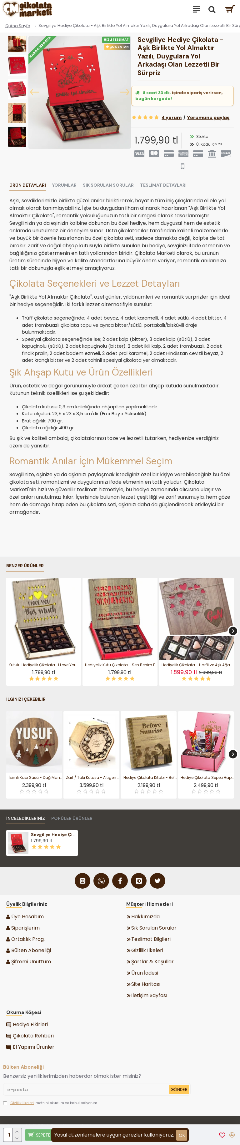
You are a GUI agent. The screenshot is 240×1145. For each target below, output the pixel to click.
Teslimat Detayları (163, 185)
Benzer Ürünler (25, 565)
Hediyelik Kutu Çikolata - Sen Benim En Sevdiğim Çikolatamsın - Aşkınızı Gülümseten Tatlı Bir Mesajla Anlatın (121, 665)
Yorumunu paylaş (208, 117)
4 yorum (172, 117)
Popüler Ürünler (71, 818)
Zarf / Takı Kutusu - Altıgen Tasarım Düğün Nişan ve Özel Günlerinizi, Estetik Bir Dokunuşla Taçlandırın (92, 777)
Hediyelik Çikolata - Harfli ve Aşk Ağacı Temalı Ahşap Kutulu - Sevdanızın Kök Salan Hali (198, 665)
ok (182, 1135)
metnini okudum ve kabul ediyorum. (50, 1103)
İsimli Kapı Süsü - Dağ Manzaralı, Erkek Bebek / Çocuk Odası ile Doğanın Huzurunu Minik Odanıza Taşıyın (35, 777)
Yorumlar (64, 185)
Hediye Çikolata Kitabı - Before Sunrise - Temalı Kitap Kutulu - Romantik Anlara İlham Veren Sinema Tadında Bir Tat (150, 777)
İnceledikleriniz (25, 818)
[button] (34, 92)
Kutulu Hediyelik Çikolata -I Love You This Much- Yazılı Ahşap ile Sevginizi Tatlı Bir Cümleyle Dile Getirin (45, 665)
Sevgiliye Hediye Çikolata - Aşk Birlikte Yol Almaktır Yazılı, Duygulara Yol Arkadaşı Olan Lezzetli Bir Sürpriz (54, 834)
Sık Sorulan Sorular (108, 185)
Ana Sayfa (17, 26)
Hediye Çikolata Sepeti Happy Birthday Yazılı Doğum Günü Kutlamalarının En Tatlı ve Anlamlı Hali (207, 777)
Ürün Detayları (27, 185)
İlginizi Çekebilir (26, 699)
